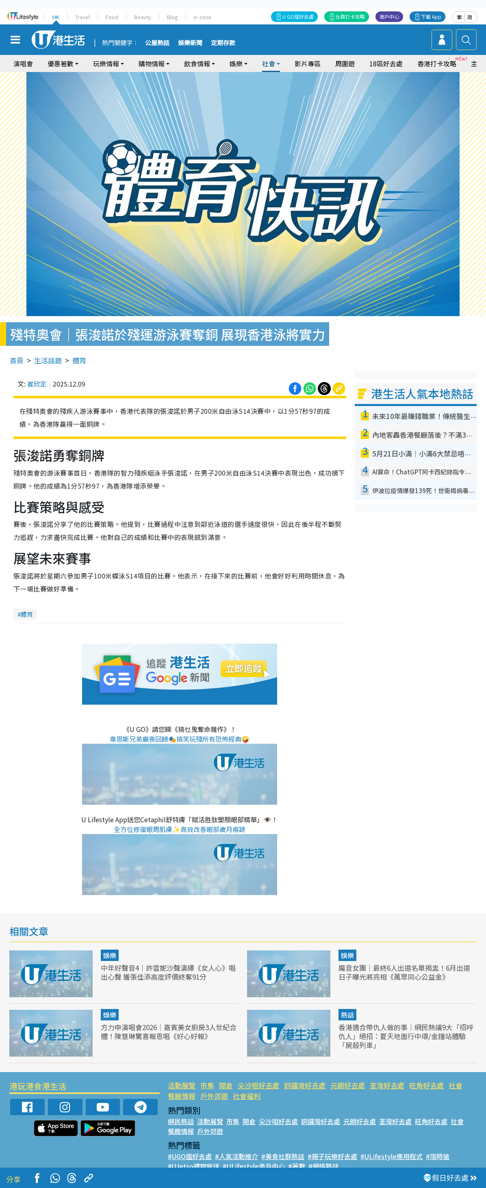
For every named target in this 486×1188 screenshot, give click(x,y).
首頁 (17, 360)
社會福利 (246, 1096)
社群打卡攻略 (350, 16)
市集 (207, 1085)
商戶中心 (389, 16)
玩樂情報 (106, 63)
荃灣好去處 (387, 1085)
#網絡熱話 (323, 1166)
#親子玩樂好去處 (332, 1156)
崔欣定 (37, 384)
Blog (172, 17)
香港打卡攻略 (436, 63)
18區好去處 (386, 63)
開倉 (226, 1085)
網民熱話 (181, 1121)
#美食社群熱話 (282, 1156)
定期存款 (223, 43)
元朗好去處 (347, 1085)
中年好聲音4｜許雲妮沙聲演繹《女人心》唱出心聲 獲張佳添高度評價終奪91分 (168, 972)
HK (55, 17)
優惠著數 (61, 63)
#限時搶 (437, 1156)
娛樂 (236, 63)
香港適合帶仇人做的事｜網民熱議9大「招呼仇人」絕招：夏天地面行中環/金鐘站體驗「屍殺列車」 (405, 1036)
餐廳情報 (181, 1096)
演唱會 (23, 63)
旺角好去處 (426, 1085)
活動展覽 (181, 1085)
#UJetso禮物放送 (193, 1166)
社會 (268, 63)
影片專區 (308, 63)
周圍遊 (345, 63)
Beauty (142, 17)
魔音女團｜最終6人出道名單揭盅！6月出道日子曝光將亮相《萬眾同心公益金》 (404, 972)
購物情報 (152, 63)
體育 (79, 360)
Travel (82, 17)
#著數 (296, 1166)
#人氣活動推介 (236, 1156)
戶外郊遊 (214, 1096)
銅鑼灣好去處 (304, 1085)
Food (112, 17)
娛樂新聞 (190, 43)
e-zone (202, 17)
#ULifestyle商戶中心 (254, 1166)
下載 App (431, 16)
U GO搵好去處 (298, 16)
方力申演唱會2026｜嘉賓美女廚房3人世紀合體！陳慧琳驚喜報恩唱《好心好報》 (168, 1031)
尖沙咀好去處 (258, 1085)
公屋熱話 (157, 43)
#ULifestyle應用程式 (391, 1156)
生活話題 (48, 360)
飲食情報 (197, 63)
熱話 (347, 1015)
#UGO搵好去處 (190, 1156)
